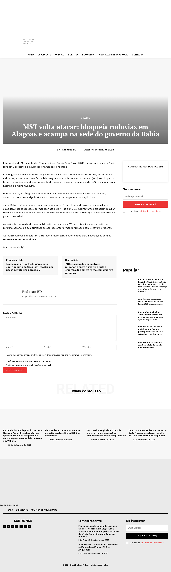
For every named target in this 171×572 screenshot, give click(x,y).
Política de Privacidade (149, 211)
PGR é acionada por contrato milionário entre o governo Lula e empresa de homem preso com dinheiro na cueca (89, 268)
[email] (145, 196)
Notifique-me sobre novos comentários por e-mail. (29, 361)
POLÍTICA (82, 540)
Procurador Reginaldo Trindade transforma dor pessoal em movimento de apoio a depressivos (150, 315)
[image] (60, 525)
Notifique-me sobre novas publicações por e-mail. (28, 365)
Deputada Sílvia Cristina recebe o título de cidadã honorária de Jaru (152, 344)
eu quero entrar (145, 204)
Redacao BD (69, 149)
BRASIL (86, 118)
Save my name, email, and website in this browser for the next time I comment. (49, 355)
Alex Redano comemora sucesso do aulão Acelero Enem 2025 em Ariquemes (153, 301)
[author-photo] (5, 444)
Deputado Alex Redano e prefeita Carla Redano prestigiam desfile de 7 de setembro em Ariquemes (150, 330)
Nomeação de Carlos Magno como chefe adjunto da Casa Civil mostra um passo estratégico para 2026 (29, 267)
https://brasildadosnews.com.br (39, 296)
